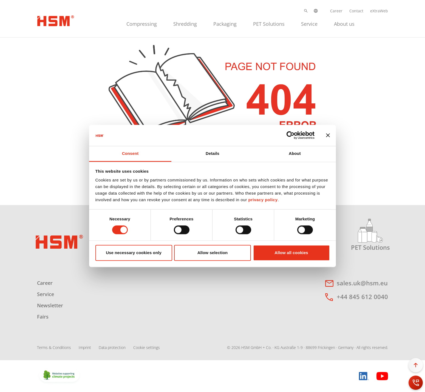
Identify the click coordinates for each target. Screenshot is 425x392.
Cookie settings (146, 347)
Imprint (85, 347)
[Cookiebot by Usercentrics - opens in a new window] (290, 135)
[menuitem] (141, 23)
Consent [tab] (130, 153)
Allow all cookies (291, 252)
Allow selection (212, 252)
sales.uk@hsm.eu (362, 283)
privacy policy (262, 199)
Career (336, 10)
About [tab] (295, 153)
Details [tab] (212, 153)
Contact (356, 10)
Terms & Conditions (54, 347)
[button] (306, 10)
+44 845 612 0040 (362, 296)
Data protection (112, 347)
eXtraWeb (379, 10)
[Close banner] (328, 135)
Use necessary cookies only (134, 252)
